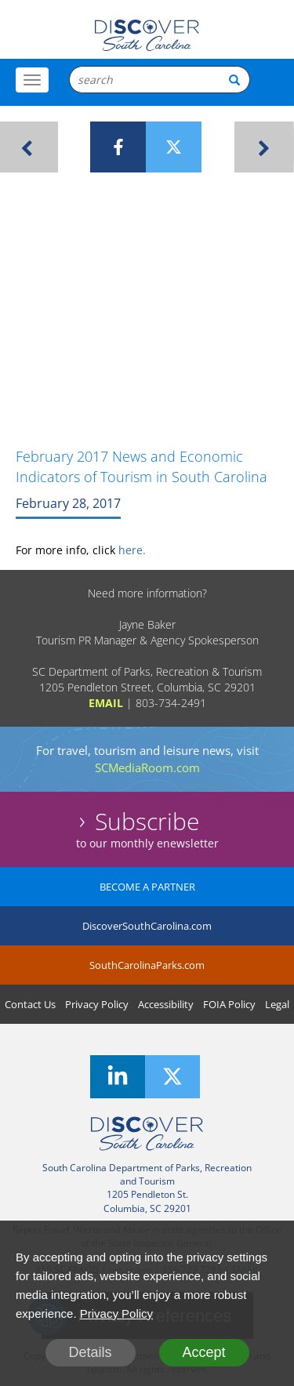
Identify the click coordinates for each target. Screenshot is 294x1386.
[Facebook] (118, 147)
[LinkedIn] (117, 1076)
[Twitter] (173, 147)
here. (132, 549)
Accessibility (166, 1004)
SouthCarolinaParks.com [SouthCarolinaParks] (147, 965)
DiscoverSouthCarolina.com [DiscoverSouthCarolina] (147, 926)
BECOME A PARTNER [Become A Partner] (147, 887)
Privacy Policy (97, 1004)
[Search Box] (159, 79)
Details (89, 1352)
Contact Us (30, 1004)
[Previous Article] (29, 147)
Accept (203, 1352)
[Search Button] (234, 80)
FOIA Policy (229, 1004)
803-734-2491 (171, 702)
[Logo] (147, 35)
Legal (277, 1004)
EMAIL (106, 702)
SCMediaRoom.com (147, 767)
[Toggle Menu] (32, 80)
